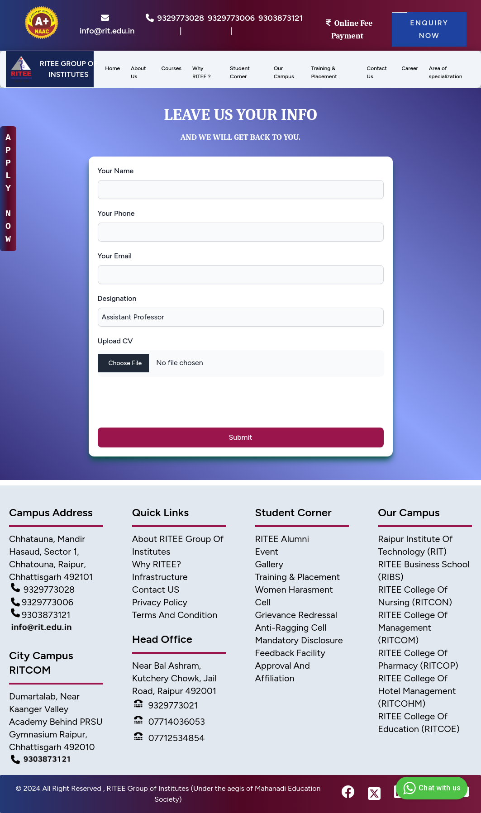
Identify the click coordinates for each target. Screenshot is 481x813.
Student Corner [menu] (240, 72)
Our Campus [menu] (284, 72)
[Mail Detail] (56, 629)
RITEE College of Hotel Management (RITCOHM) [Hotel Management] (417, 691)
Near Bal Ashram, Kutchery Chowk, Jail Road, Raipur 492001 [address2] (174, 678)
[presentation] (170, 406)
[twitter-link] (374, 794)
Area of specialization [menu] (445, 72)
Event (267, 551)
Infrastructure (160, 576)
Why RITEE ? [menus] (201, 72)
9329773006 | (231, 24)
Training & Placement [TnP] (297, 576)
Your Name (116, 170)
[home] (39, 25)
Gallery (269, 564)
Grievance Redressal (296, 614)
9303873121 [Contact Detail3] (41, 615)
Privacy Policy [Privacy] (159, 602)
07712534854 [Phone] (169, 738)
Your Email (115, 256)
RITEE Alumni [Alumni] (282, 538)
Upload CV (115, 341)
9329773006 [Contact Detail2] (42, 602)
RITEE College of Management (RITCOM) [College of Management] (413, 627)
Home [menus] (112, 68)
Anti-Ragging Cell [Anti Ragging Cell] (291, 627)
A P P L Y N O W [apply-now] (8, 188)
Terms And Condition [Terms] (175, 614)
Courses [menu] (171, 68)
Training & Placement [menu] (324, 72)
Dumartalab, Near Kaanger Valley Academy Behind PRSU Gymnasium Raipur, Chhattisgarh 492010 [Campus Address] (56, 721)
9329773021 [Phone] (166, 705)
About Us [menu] (138, 72)
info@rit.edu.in (107, 24)
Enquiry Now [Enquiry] (429, 29)
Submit (240, 437)
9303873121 (280, 18)
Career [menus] (409, 68)
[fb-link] (348, 794)
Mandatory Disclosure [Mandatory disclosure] (299, 640)
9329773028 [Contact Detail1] (43, 589)
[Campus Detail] (56, 759)
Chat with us (430, 788)
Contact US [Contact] (156, 589)
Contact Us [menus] (377, 72)
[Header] (50, 69)
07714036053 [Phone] (169, 721)
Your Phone (116, 213)
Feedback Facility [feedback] (290, 652)
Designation (117, 298)
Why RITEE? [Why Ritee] (156, 564)
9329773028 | (180, 24)
